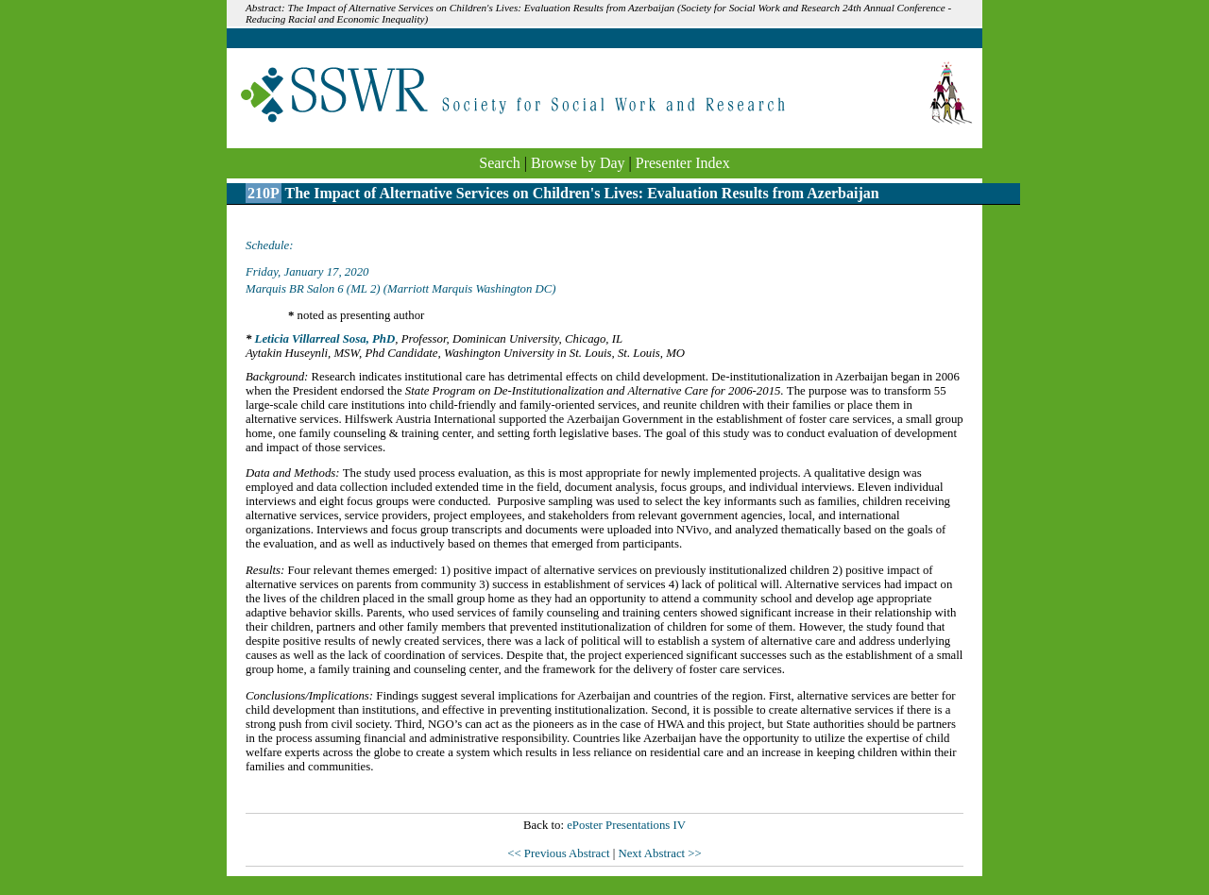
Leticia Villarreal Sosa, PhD (325, 339)
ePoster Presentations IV (626, 825)
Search (499, 163)
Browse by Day (578, 163)
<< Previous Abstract (559, 853)
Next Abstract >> (659, 853)
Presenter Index (683, 163)
